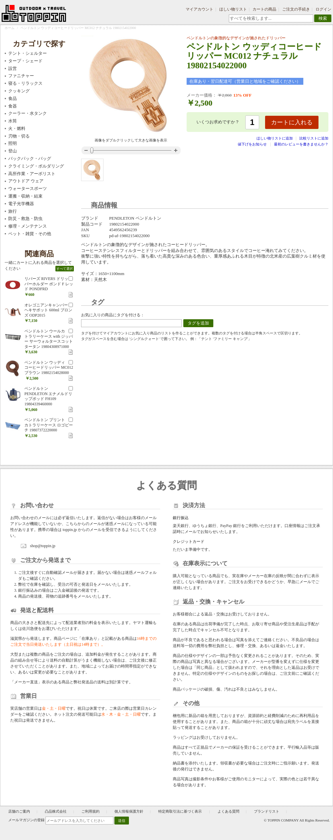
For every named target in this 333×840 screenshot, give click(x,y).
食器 (12, 106)
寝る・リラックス (25, 83)
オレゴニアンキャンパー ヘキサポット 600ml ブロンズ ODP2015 (48, 310)
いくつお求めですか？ (218, 121)
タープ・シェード (25, 60)
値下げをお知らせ (252, 144)
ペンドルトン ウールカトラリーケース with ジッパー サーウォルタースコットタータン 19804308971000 (48, 339)
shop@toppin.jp (42, 546)
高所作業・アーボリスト (31, 173)
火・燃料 (16, 128)
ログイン (323, 9)
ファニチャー (21, 75)
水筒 (12, 120)
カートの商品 (264, 9)
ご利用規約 (90, 811)
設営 (12, 68)
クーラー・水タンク (27, 113)
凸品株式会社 (56, 811)
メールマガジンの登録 (26, 820)
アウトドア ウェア (26, 180)
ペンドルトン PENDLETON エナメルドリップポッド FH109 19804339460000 (48, 396)
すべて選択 (64, 268)
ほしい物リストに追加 (275, 138)
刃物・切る (19, 136)
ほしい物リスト (233, 9)
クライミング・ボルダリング (36, 166)
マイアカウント (199, 9)
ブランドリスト (266, 811)
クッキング (19, 90)
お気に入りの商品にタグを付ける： (112, 315)
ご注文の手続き (296, 9)
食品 (12, 98)
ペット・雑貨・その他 (29, 233)
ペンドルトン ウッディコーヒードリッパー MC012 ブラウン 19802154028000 (48, 367)
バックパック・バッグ (29, 158)
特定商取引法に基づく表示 (180, 811)
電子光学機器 (21, 203)
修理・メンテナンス (27, 226)
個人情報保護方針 (128, 811)
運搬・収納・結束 (25, 196)
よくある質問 (228, 811)
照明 (12, 143)
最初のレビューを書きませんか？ (301, 144)
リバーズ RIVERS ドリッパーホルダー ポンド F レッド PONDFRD (48, 283)
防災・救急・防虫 (25, 218)
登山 (12, 150)
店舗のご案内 (19, 811)
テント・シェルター (27, 53)
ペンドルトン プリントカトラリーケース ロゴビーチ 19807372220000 (48, 425)
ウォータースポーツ (27, 188)
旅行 (12, 211)
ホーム (10, 28)
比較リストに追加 (313, 138)
